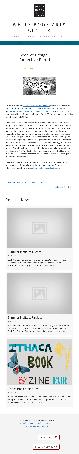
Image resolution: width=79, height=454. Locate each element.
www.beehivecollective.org (48, 168)
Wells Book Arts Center (52, 108)
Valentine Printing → (64, 187)
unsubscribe (24, 426)
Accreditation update (39, 426)
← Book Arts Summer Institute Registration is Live (28, 182)
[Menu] (39, 43)
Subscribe (23, 423)
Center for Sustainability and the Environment (29, 111)
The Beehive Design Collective (36, 105)
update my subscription (38, 423)
